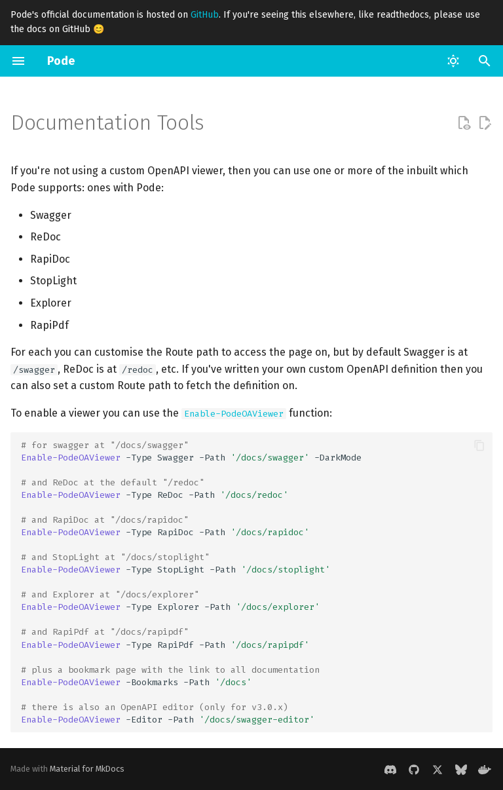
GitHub (205, 14)
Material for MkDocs (87, 769)
